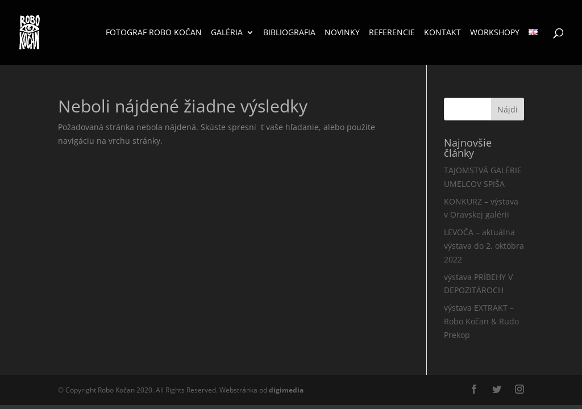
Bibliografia (289, 32)
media (286, 390)
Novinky (342, 32)
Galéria (227, 32)
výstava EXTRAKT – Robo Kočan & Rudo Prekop (481, 321)
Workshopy (494, 32)
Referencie (392, 32)
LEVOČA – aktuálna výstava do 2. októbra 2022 (484, 246)
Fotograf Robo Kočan (154, 32)
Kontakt (442, 32)
